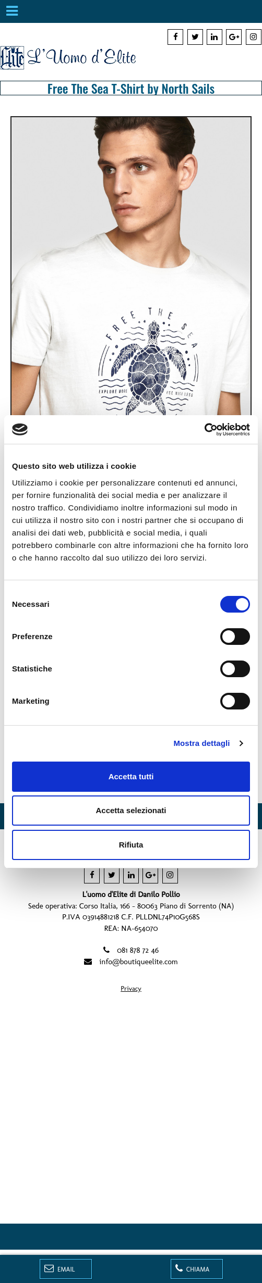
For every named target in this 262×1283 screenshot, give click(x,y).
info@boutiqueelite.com (138, 961)
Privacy (131, 988)
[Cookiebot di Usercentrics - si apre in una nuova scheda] (204, 430)
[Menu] (11, 11)
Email (59, 1268)
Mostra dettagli (201, 743)
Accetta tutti (131, 776)
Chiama (192, 1268)
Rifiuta (131, 844)
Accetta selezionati (131, 810)
